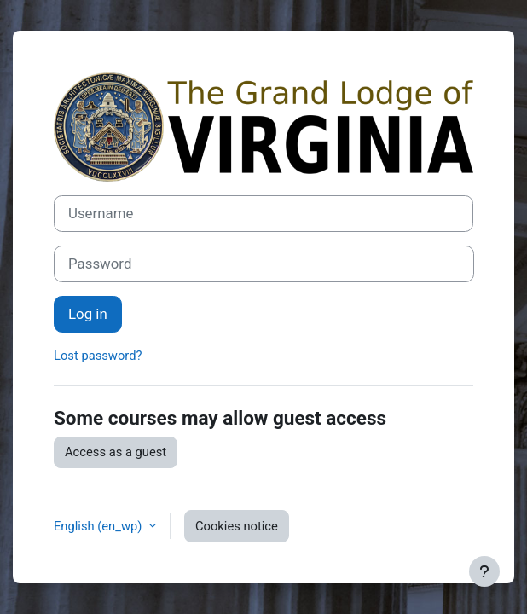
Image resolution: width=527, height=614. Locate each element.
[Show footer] (484, 571)
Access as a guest (115, 452)
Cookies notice (236, 526)
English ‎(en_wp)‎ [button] (99, 526)
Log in (87, 313)
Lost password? (98, 355)
